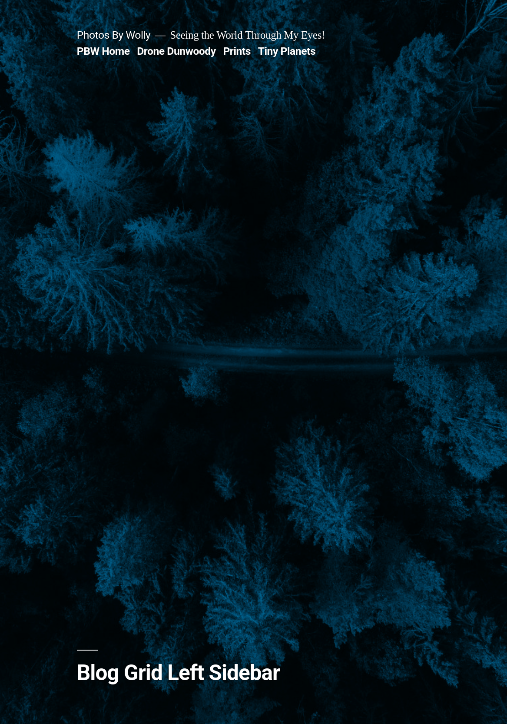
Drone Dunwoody (176, 51)
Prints (237, 51)
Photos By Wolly (114, 35)
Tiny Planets (287, 51)
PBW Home (103, 51)
